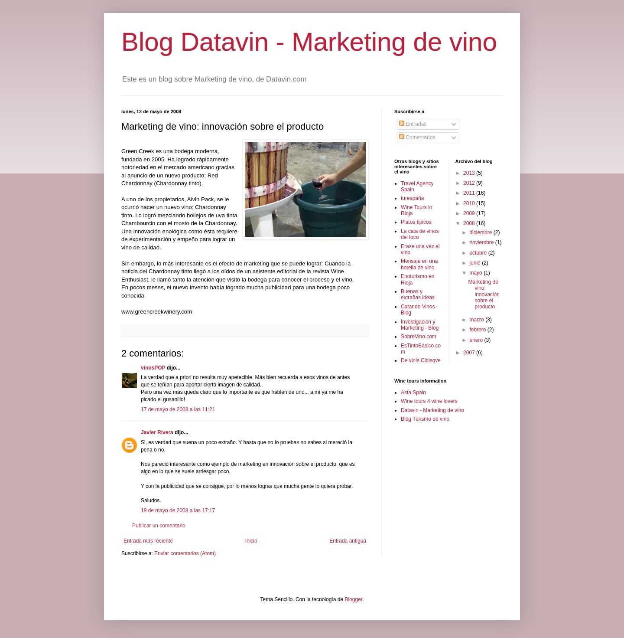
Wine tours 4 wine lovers (429, 401)
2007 (469, 353)
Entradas (412, 124)
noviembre (482, 242)
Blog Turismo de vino (425, 419)
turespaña (412, 198)
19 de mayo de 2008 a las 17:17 (178, 510)
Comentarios (417, 137)
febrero (478, 330)
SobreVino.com (418, 337)
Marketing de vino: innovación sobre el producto (483, 294)
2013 (469, 173)
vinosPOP (153, 368)
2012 (469, 183)
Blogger (353, 599)
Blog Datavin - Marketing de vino (309, 41)
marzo (477, 320)
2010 (469, 203)
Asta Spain (413, 392)
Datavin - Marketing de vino (432, 410)
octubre (478, 253)
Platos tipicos (416, 222)
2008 (469, 223)
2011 (469, 193)
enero (476, 340)
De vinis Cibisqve (421, 360)
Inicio (251, 541)
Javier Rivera (157, 432)
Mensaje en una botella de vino (419, 264)
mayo (476, 273)
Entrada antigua (347, 541)
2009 (469, 213)
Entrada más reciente (148, 541)
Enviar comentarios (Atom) (185, 553)
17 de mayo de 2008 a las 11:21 (178, 409)
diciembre (481, 232)
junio (475, 263)
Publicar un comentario (158, 526)
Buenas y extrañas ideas (418, 294)
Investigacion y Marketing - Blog (420, 325)
